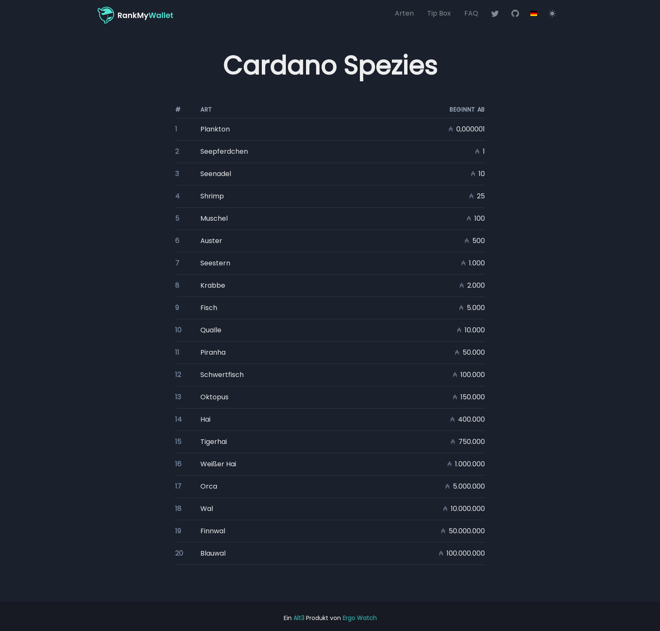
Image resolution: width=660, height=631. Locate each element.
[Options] (533, 13)
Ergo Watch (360, 618)
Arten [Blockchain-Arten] (404, 13)
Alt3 (298, 618)
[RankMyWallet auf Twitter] (495, 13)
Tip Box (439, 13)
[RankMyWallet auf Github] (515, 13)
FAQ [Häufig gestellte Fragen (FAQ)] (471, 13)
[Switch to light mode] (552, 13)
